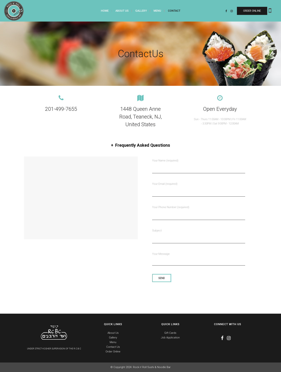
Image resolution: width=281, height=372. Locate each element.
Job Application (170, 337)
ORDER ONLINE (252, 10)
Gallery (113, 337)
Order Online (113, 351)
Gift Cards (170, 332)
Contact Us (113, 346)
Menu (113, 342)
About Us (113, 332)
